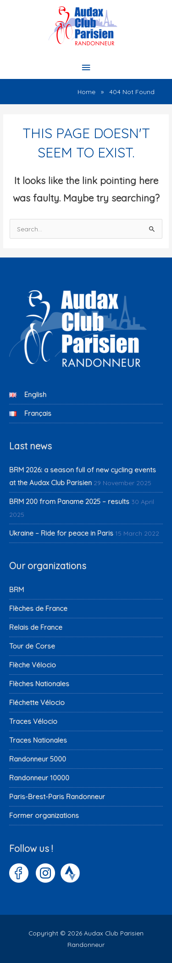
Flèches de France (38, 608)
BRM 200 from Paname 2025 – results (69, 501)
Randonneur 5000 (37, 759)
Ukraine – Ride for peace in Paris (61, 533)
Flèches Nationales (39, 683)
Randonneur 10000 (39, 777)
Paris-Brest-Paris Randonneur (57, 796)
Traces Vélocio (33, 721)
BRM (16, 589)
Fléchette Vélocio (37, 702)
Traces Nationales (38, 740)
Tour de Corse (32, 646)
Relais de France (35, 627)
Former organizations (44, 815)
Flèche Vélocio (32, 665)
